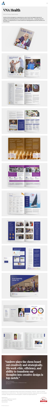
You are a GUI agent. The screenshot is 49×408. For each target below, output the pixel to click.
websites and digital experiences (30, 394)
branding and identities (27, 393)
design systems (36, 393)
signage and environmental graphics (14, 394)
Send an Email (5, 402)
